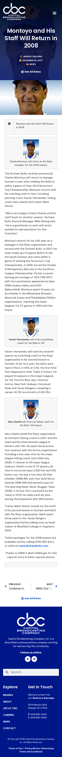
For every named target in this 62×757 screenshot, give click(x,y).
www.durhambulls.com (33, 545)
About (7, 701)
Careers (8, 715)
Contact (9, 728)
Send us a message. (44, 698)
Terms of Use (15, 748)
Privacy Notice (32, 748)
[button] (55, 13)
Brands (8, 695)
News (33, 64)
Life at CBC (10, 708)
